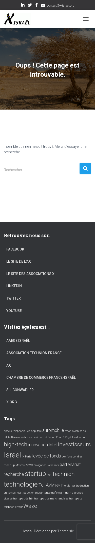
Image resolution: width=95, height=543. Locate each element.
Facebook (36, 6)
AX (8, 365)
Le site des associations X (30, 274)
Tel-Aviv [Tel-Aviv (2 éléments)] (46, 485)
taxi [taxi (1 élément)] (49, 475)
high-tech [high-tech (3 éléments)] (15, 444)
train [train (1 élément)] (61, 492)
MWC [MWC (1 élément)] (29, 465)
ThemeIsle (65, 531)
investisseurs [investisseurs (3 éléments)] (74, 444)
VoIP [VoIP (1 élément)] (20, 507)
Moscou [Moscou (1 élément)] (20, 465)
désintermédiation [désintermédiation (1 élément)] (44, 437)
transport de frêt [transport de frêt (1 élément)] (23, 498)
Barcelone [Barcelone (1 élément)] (17, 437)
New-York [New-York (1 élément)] (53, 465)
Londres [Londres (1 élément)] (78, 456)
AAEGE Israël (18, 341)
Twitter (30, 6)
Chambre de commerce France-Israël (41, 377)
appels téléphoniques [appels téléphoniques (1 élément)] (17, 431)
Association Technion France (34, 353)
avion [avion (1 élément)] (68, 431)
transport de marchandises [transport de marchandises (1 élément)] (51, 498)
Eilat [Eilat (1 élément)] (59, 437)
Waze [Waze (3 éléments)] (30, 506)
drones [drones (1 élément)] (28, 437)
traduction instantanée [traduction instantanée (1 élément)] (36, 492)
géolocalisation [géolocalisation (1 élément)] (77, 437)
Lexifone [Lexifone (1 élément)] (67, 456)
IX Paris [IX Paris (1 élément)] (26, 456)
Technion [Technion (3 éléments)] (63, 474)
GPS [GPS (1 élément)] (65, 437)
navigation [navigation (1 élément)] (40, 465)
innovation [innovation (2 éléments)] (38, 444)
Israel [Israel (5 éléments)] (12, 455)
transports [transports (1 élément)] (75, 498)
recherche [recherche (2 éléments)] (14, 474)
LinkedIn (23, 6)
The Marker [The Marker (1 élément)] (68, 485)
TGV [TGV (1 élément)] (57, 485)
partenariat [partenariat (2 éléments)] (70, 464)
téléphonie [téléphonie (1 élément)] (10, 507)
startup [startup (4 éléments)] (35, 473)
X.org (11, 402)
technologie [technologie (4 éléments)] (21, 484)
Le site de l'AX (18, 261)
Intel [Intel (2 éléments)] (53, 444)
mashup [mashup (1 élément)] (9, 465)
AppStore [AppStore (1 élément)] (36, 431)
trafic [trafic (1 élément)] (54, 492)
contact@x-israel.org (60, 5)
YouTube (14, 311)
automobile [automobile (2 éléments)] (53, 430)
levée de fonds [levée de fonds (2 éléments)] (46, 455)
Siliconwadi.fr (20, 390)
